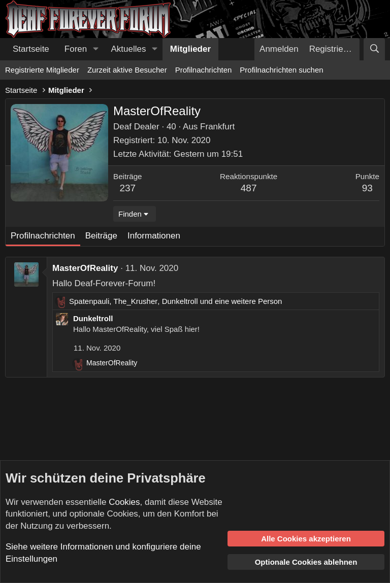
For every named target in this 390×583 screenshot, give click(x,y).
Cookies (124, 502)
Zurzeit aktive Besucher (127, 69)
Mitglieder (190, 49)
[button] (95, 49)
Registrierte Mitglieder (42, 69)
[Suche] (374, 49)
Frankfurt (217, 126)
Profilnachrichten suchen (281, 69)
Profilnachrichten (203, 69)
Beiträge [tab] (101, 236)
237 (127, 188)
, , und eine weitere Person (175, 301)
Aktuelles (128, 49)
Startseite (31, 49)
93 (367, 188)
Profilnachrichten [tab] (43, 236)
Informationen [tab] (153, 236)
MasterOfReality (85, 268)
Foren (75, 49)
